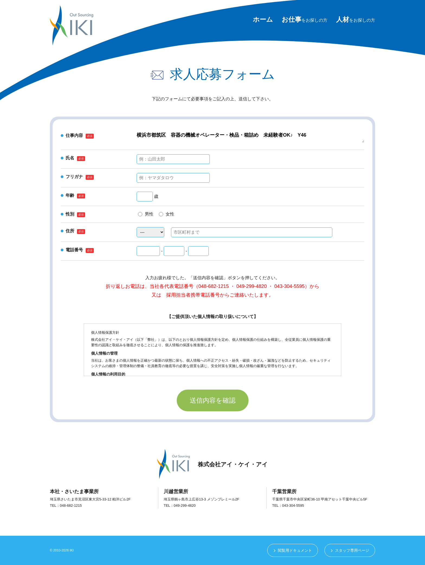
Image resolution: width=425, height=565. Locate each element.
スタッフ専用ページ (352, 550)
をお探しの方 (304, 20)
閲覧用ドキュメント (295, 550)
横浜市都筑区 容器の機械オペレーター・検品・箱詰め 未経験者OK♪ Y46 (250, 137)
